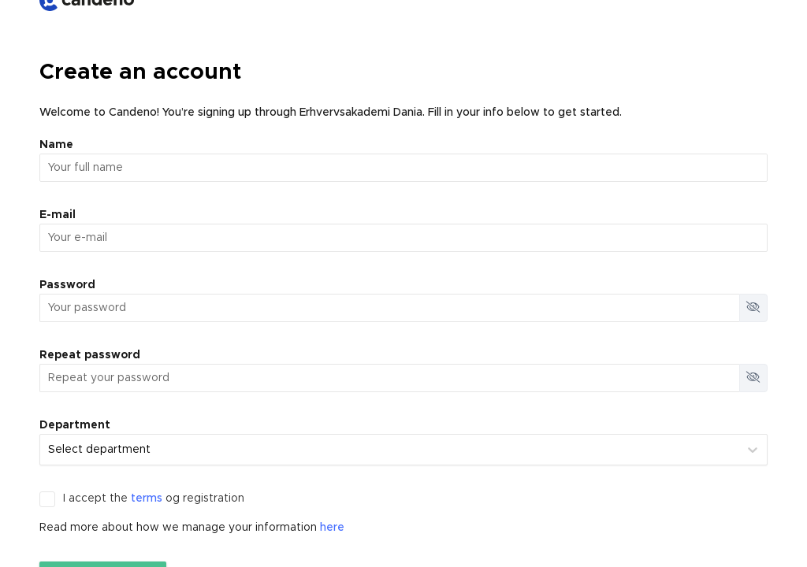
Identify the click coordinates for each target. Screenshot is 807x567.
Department (74, 425)
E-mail (57, 214)
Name (56, 144)
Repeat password (89, 355)
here (332, 527)
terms (146, 498)
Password (67, 285)
